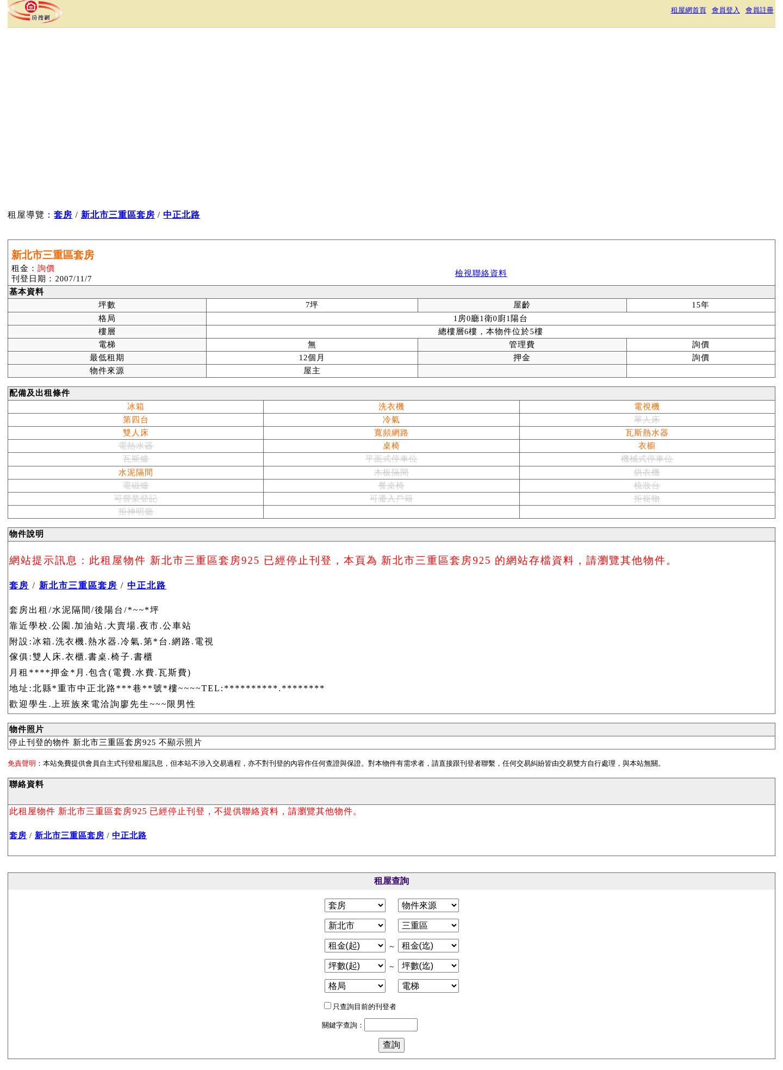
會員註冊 (759, 10)
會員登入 (726, 10)
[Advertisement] (207, 120)
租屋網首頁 (688, 10)
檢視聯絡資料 (481, 273)
